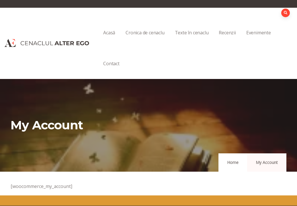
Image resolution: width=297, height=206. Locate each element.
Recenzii (227, 38)
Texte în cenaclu (192, 38)
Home (233, 162)
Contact (111, 69)
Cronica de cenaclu (145, 38)
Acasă (109, 38)
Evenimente (258, 38)
